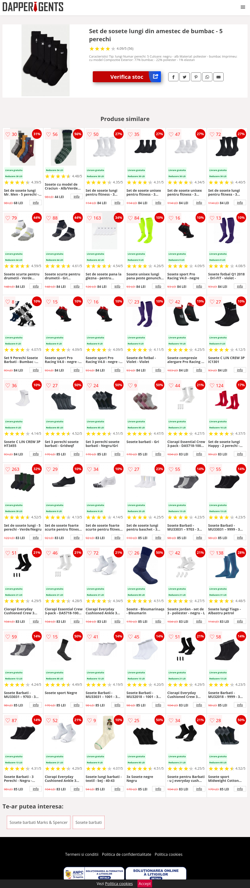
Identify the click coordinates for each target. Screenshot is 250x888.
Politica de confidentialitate (126, 854)
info (36, 202)
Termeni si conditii (82, 854)
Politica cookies (169, 854)
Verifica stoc (135, 76)
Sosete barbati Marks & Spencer (39, 822)
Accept (145, 883)
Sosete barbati (88, 822)
